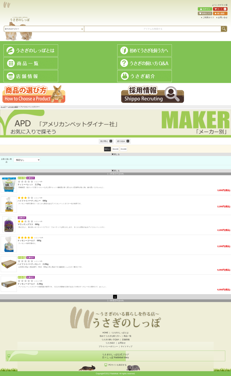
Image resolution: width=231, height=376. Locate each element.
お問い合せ (222, 17)
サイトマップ (126, 346)
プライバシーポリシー (108, 346)
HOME (105, 333)
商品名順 (115, 149)
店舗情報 (126, 339)
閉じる (60, 154)
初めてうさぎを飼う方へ (110, 336)
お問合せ (122, 343)
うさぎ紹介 (110, 343)
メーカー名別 (13, 107)
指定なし (107, 149)
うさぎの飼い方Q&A (110, 339)
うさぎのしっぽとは (119, 333)
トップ (3, 107)
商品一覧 (127, 336)
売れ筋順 (123, 149)
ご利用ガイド (208, 17)
